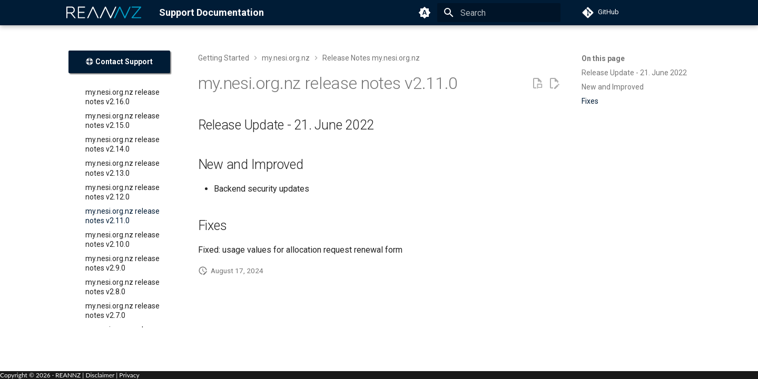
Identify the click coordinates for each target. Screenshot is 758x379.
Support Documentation (211, 12)
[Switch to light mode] (424, 12)
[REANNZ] (104, 12)
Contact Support (119, 61)
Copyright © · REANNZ (40, 375)
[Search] (498, 12)
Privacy (129, 375)
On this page (603, 58)
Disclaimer (99, 375)
